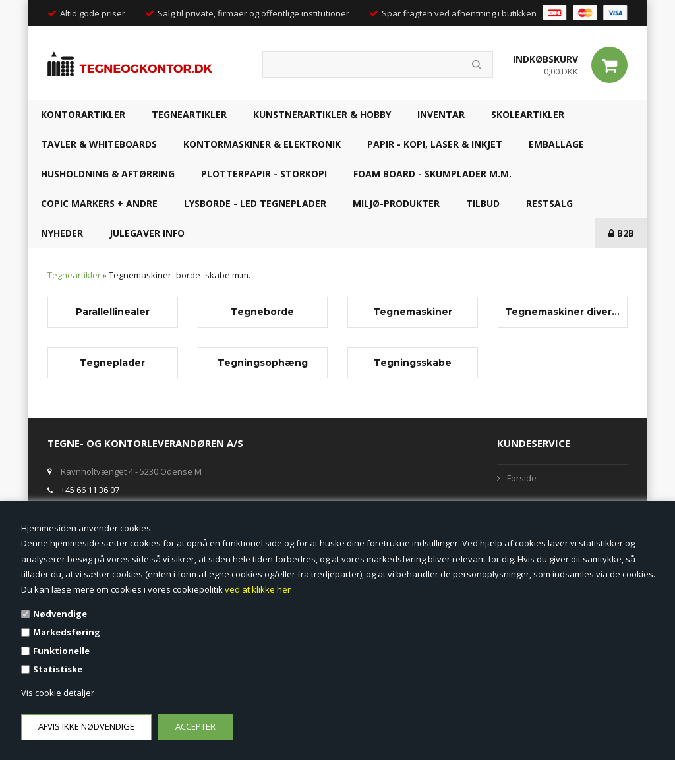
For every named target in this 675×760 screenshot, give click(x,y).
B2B (621, 233)
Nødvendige (60, 614)
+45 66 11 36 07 (90, 490)
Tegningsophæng (263, 362)
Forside (522, 478)
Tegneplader (112, 362)
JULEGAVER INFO (147, 233)
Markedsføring (66, 632)
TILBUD (483, 203)
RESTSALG (549, 203)
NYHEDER (62, 233)
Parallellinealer (113, 312)
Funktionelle (61, 651)
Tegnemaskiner (412, 312)
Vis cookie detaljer (57, 693)
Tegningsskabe (413, 362)
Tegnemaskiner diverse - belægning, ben (563, 312)
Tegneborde (262, 312)
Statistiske (57, 669)
